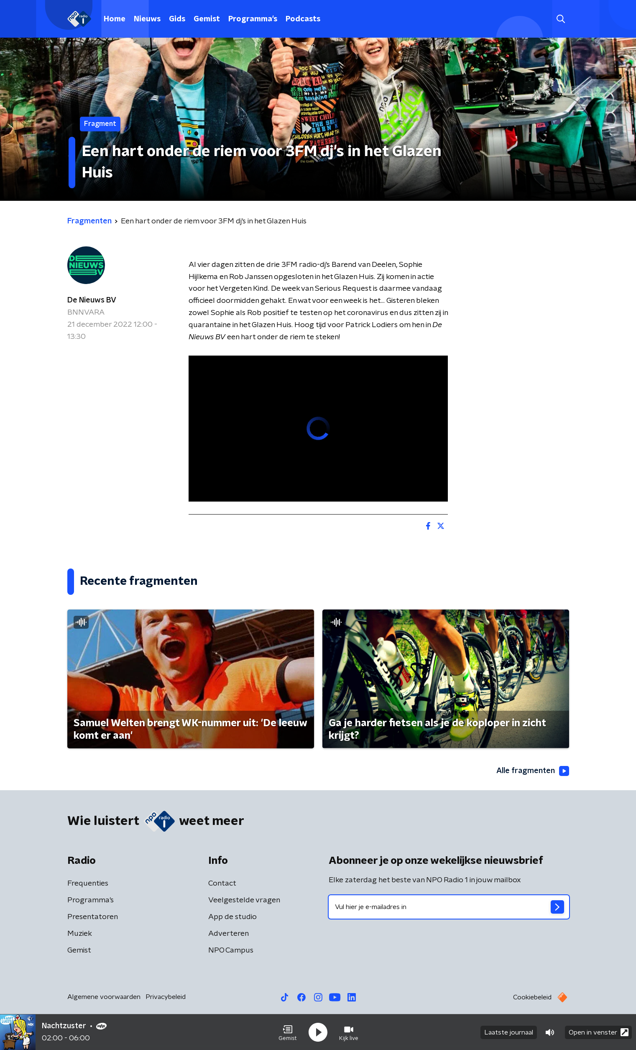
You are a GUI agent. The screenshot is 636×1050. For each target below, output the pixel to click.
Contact (222, 883)
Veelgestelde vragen (244, 900)
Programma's (252, 19)
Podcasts (303, 19)
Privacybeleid (166, 997)
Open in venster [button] (598, 1032)
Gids (177, 19)
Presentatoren (92, 917)
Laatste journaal (508, 1032)
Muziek (79, 933)
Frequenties (87, 883)
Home (114, 19)
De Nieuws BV (91, 300)
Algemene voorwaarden (103, 997)
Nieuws (147, 19)
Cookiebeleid (532, 997)
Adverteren (228, 933)
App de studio (232, 917)
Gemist (207, 19)
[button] (287, 1032)
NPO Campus (230, 950)
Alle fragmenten (532, 771)
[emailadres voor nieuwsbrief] (449, 907)
